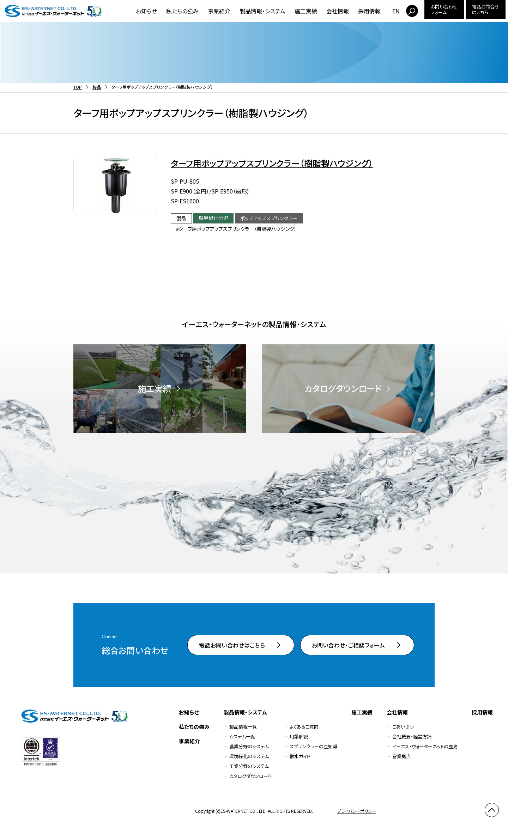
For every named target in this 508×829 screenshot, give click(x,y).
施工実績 (306, 11)
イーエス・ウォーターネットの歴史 (425, 746)
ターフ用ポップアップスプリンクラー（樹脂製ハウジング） (272, 163)
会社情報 (337, 11)
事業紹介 (219, 11)
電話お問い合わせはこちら (232, 645)
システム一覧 (242, 736)
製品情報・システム (262, 11)
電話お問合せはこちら (485, 9)
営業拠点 (401, 756)
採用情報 (369, 11)
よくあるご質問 (304, 726)
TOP (77, 87)
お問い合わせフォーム (444, 9)
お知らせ (146, 11)
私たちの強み (182, 11)
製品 (96, 87)
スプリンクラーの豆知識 (313, 746)
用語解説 (299, 736)
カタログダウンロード (250, 776)
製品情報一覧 (243, 726)
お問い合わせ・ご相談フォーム (348, 645)
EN (396, 11)
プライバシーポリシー (356, 811)
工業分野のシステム (249, 766)
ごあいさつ (402, 726)
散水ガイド (300, 756)
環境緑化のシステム (249, 756)
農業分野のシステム (249, 746)
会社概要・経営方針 (411, 736)
